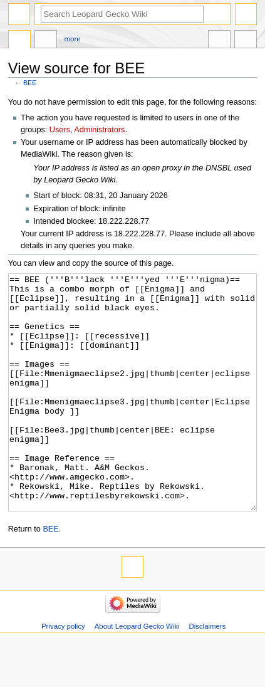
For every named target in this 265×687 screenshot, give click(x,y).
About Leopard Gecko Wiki (137, 673)
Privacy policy (63, 673)
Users (59, 129)
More (73, 39)
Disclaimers (207, 673)
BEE (29, 83)
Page (19, 41)
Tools (245, 41)
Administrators (99, 129)
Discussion (45, 41)
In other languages (219, 41)
